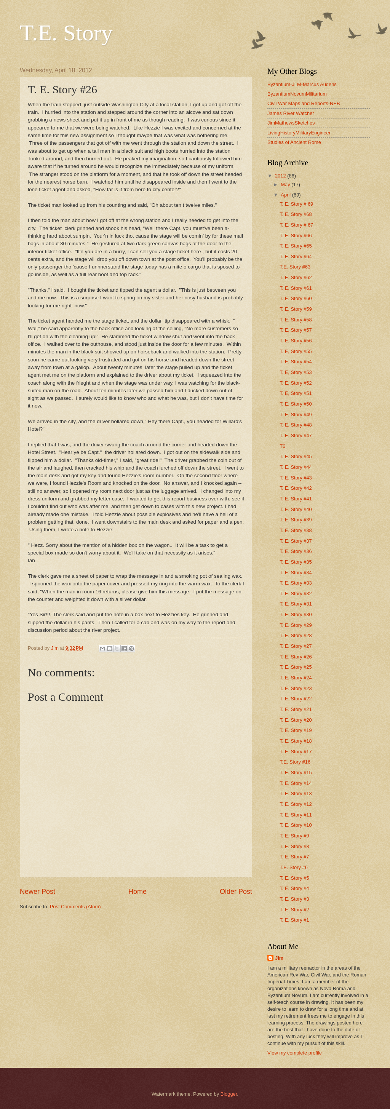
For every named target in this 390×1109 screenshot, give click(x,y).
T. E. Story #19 (296, 730)
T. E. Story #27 (296, 646)
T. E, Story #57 (296, 330)
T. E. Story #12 (296, 804)
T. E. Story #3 (294, 899)
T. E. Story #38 (296, 530)
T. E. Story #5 (294, 878)
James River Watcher (290, 113)
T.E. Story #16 (295, 762)
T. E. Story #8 (294, 846)
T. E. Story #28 (296, 635)
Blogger (229, 1094)
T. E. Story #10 (296, 825)
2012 (281, 176)
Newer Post (37, 891)
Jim (279, 958)
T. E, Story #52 (296, 383)
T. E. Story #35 (296, 562)
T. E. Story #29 (296, 625)
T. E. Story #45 (296, 456)
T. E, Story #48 (296, 425)
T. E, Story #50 (296, 404)
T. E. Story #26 (296, 657)
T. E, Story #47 (296, 435)
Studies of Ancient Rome (294, 142)
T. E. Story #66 (296, 235)
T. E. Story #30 (296, 614)
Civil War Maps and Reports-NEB (303, 103)
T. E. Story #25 (296, 667)
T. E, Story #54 (296, 361)
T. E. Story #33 (296, 583)
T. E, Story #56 (296, 341)
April (286, 195)
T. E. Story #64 (296, 256)
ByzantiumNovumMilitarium (297, 94)
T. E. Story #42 (296, 488)
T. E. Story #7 (294, 857)
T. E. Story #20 (296, 720)
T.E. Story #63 (295, 267)
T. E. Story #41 (296, 499)
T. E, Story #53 (296, 372)
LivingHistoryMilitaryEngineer (299, 133)
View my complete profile (294, 1053)
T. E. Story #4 (294, 888)
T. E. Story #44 (296, 467)
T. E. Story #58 (296, 320)
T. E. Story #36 (296, 551)
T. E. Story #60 (296, 298)
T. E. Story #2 (294, 909)
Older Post (236, 891)
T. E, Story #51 (296, 393)
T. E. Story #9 (294, 836)
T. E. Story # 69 (296, 204)
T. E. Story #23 (296, 688)
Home (137, 891)
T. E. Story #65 (296, 246)
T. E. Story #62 (296, 277)
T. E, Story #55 (296, 351)
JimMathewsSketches (291, 123)
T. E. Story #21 (296, 709)
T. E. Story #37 (296, 541)
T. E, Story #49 (296, 414)
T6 (282, 446)
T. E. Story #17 (296, 751)
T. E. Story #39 (296, 520)
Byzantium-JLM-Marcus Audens (302, 84)
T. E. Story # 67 (296, 225)
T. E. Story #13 (296, 793)
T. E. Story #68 (296, 214)
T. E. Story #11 (296, 815)
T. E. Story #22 (296, 699)
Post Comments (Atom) (75, 906)
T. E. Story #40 (296, 509)
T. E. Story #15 (296, 772)
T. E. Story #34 (296, 572)
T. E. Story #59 (296, 309)
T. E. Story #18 (296, 741)
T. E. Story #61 (296, 288)
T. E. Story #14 (296, 783)
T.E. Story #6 (294, 867)
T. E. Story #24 (296, 678)
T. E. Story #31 (296, 604)
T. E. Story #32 (296, 593)
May (286, 184)
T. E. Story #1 (294, 920)
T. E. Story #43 (296, 478)
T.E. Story (66, 32)
